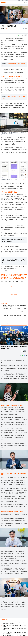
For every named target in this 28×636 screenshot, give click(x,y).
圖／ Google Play (21, 179)
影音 (19, 4)
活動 (25, 4)
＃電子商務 (5, 286)
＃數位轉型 (10, 286)
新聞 (8, 4)
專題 (14, 4)
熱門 (3, 4)
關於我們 (19, 0)
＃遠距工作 (14, 286)
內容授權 (26, 0)
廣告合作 (23, 0)
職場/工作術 (7, 28)
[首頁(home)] (3, 2)
